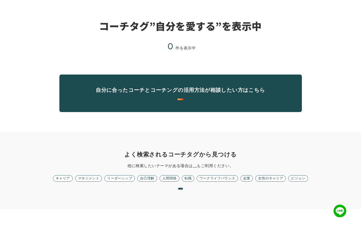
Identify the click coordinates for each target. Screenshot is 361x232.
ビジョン (310, 190)
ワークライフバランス (220, 190)
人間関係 (168, 190)
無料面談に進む (180, 105)
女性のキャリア (279, 190)
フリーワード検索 (194, 177)
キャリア (51, 190)
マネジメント (79, 190)
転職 (188, 190)
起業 (253, 190)
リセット (180, 206)
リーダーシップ (113, 190)
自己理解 (144, 190)
